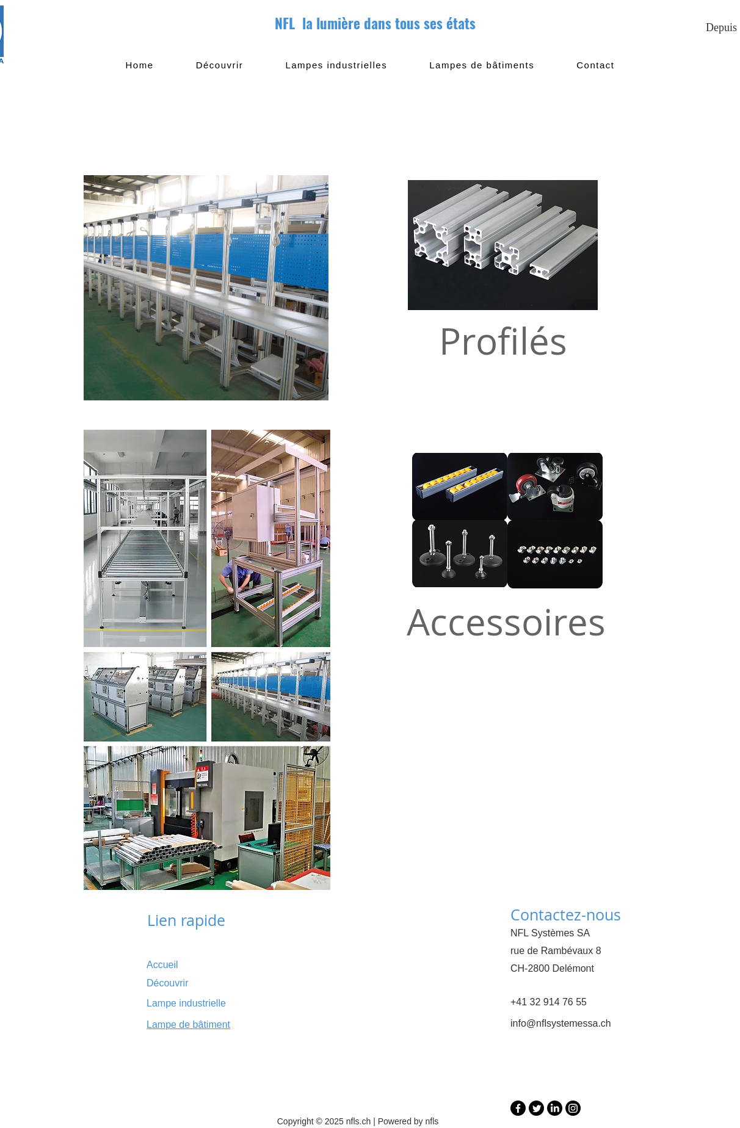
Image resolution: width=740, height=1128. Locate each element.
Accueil (162, 965)
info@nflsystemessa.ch (560, 1023)
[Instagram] (573, 1108)
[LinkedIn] (554, 1108)
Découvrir (167, 983)
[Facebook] (518, 1108)
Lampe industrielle (186, 1003)
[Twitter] (536, 1108)
